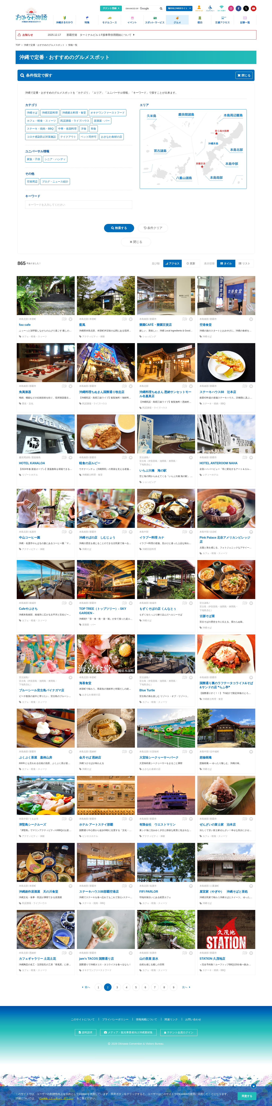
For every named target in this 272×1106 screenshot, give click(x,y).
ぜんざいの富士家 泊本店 (218, 824)
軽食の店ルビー (89, 463)
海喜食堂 (85, 683)
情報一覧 (72, 45)
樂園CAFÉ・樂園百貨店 (155, 324)
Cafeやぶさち (28, 608)
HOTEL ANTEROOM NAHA (219, 463)
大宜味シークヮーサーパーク (159, 757)
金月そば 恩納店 (90, 757)
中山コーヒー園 (29, 537)
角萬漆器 (25, 392)
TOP (18, 45)
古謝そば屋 (207, 616)
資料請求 (87, 1032)
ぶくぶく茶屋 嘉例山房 (35, 757)
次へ (184, 987)
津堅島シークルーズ (32, 824)
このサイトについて (83, 1019)
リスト (246, 263)
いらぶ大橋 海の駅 (152, 470)
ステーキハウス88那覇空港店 (99, 891)
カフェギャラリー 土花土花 (37, 958)
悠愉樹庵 (206, 757)
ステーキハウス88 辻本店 (218, 392)
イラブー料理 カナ (151, 537)
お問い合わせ (193, 1019)
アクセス (174, 263)
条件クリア (154, 228)
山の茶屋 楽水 (148, 958)
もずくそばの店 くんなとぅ (157, 608)
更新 (192, 263)
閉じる (137, 241)
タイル (228, 263)
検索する (121, 228)
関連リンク (171, 1019)
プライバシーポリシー (115, 1019)
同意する (247, 1096)
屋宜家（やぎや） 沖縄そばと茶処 (224, 891)
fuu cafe (24, 324)
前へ (87, 987)
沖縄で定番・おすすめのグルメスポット (44, 45)
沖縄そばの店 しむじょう (97, 537)
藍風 (82, 324)
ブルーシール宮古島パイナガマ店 (41, 690)
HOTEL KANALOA (32, 463)
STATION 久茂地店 (212, 958)
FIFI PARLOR (148, 891)
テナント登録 (109, 8)
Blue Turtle (147, 690)
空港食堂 (206, 324)
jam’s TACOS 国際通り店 (96, 958)
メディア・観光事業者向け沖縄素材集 (130, 1032)
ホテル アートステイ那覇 (96, 824)
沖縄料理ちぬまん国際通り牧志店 (101, 392)
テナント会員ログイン (180, 1032)
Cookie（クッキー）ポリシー (56, 1098)
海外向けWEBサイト (177, 8)
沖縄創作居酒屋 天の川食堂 (38, 891)
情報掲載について (146, 1019)
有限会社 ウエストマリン (157, 824)
